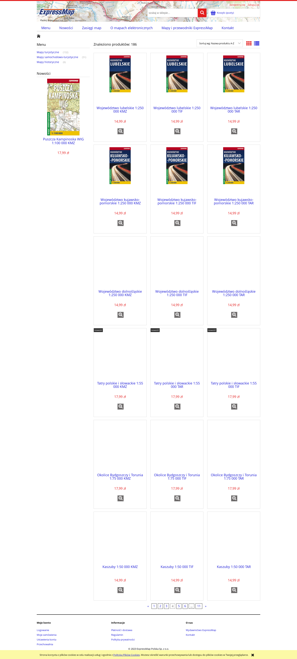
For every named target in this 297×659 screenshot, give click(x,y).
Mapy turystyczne (48, 52)
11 (199, 606)
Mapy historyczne (48, 62)
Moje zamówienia (46, 634)
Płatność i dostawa (121, 630)
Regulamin (117, 634)
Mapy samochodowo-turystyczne (57, 57)
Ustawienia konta (46, 639)
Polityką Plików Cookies (126, 655)
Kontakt (190, 634)
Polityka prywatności (123, 639)
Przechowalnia (45, 644)
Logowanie (43, 630)
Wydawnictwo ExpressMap (201, 630)
